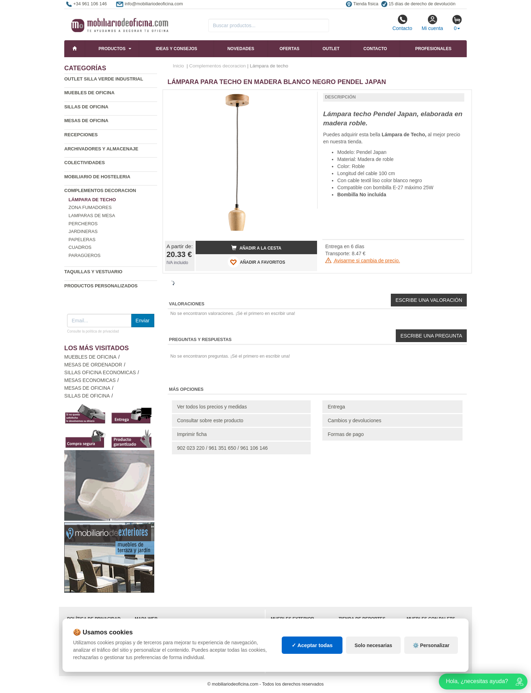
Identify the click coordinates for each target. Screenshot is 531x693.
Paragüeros (84, 255)
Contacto (402, 22)
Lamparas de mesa (91, 215)
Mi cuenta (432, 22)
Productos (112, 48)
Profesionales (433, 48)
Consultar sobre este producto (210, 420)
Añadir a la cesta (256, 248)
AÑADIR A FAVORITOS (256, 262)
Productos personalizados (101, 285)
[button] (305, 98)
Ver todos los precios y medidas (212, 407)
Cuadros (79, 247)
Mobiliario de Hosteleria (97, 176)
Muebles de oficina (89, 92)
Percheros (82, 223)
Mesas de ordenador (93, 365)
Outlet (331, 48)
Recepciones (81, 134)
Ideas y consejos (176, 48)
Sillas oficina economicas (100, 372)
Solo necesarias (373, 645)
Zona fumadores (90, 207)
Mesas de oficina (86, 120)
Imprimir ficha (192, 434)
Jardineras (82, 231)
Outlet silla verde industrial (103, 79)
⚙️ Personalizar (431, 645)
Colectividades (84, 162)
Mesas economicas (90, 380)
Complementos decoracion (100, 190)
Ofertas (289, 48)
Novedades (240, 48)
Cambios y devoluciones (354, 420)
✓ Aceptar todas (312, 645)
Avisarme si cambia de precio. (362, 260)
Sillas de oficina (86, 106)
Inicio (178, 65)
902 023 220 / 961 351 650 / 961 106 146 (222, 448)
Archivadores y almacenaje (101, 148)
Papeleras (81, 239)
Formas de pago (346, 434)
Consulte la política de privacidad (93, 331)
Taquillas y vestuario (93, 271)
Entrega (336, 407)
